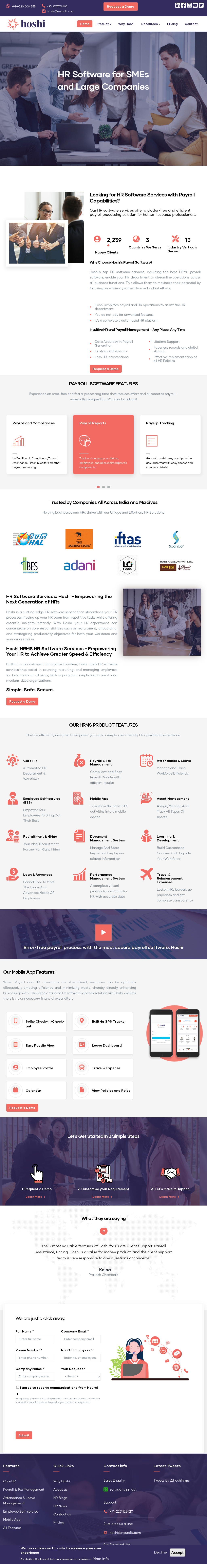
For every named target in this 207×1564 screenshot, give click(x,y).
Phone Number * (29, 1349)
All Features (12, 1526)
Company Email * (75, 1330)
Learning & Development (168, 837)
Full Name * (25, 1330)
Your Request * (73, 1367)
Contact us (62, 1513)
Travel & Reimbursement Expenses (170, 877)
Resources (150, 24)
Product (103, 24)
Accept (177, 1552)
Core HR (30, 759)
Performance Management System (107, 875)
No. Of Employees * (77, 1349)
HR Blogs (60, 1496)
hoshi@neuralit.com (58, 11)
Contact (191, 24)
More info (101, 1559)
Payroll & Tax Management (101, 761)
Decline (160, 1552)
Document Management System (107, 837)
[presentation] (46, 1419)
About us (60, 1488)
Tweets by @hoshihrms (172, 1479)
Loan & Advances (37, 873)
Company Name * (30, 1367)
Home (84, 24)
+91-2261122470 (54, 6)
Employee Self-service (20, 1510)
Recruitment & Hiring (40, 835)
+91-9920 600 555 (21, 6)
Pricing (172, 24)
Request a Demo (120, 6)
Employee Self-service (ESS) (41, 799)
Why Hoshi (126, 24)
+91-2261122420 (121, 1510)
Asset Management (173, 797)
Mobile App (99, 797)
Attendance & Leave (174, 759)
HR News (60, 1505)
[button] (98, 485)
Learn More (33, 1195)
